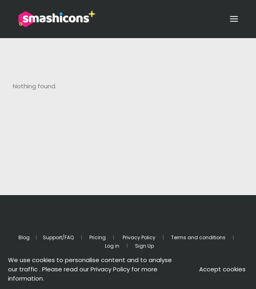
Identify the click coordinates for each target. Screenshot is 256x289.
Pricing (97, 237)
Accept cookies (222, 269)
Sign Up (144, 245)
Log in (112, 245)
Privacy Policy (138, 237)
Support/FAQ (58, 237)
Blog (24, 237)
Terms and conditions (198, 237)
